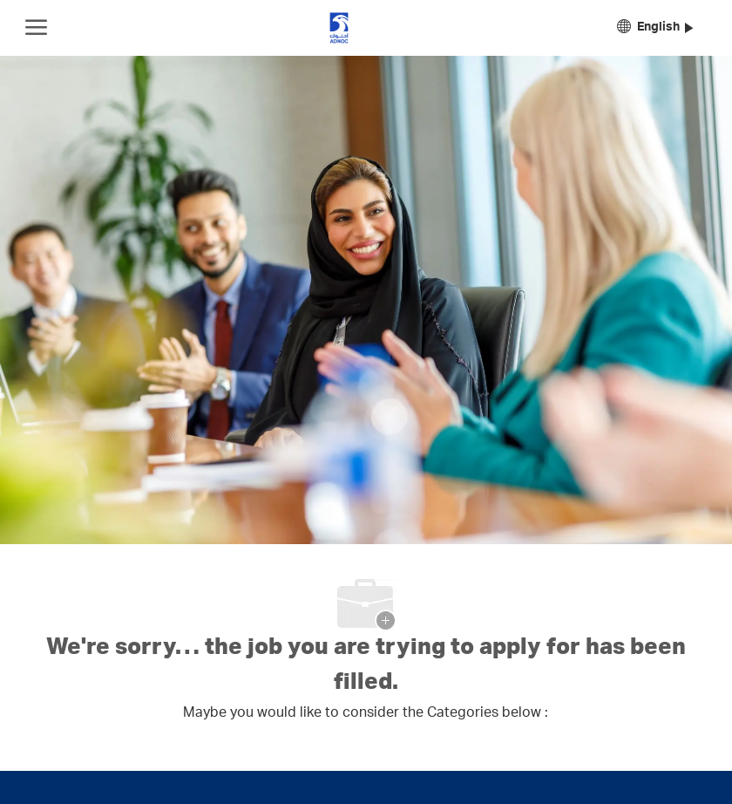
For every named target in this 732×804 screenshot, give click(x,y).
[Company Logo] (339, 27)
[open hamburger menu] (36, 28)
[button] (654, 28)
